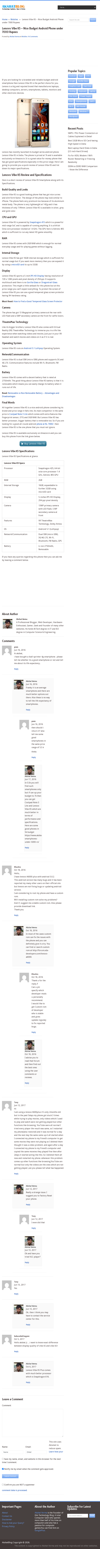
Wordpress (73, 116)
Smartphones (81, 101)
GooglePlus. (40, 1530)
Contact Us (7, 1516)
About (5, 1513)
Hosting (72, 91)
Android (72, 76)
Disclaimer (7, 1519)
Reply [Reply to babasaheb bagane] (16, 1351)
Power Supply (85, 96)
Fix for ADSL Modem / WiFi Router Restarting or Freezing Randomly (81, 158)
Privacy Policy (8, 1526)
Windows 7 (84, 111)
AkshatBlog (7, 1542)
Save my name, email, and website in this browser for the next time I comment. (31, 1461)
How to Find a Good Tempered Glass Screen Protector (38, 301)
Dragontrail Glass (49, 282)
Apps (81, 76)
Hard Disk (87, 86)
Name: (5, 1447)
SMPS (92, 101)
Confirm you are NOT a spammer (18, 1485)
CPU (88, 76)
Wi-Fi (71, 106)
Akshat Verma (15, 36)
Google (72, 81)
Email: (28, 1447)
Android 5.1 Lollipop (33, 348)
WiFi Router (81, 106)
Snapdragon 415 (37, 222)
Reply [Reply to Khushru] (16, 915)
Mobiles (14, 19)
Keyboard (82, 91)
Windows (72, 111)
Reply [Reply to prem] (16, 669)
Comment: (6, 1405)
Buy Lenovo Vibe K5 (34, 443)
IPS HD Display (37, 276)
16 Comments (33, 36)
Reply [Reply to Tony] (16, 1174)
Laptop (92, 91)
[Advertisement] (33, 59)
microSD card (18, 264)
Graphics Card (74, 86)
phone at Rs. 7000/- (45, 424)
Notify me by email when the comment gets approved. (28, 1469)
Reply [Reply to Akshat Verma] (28, 710)
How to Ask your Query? (13, 1523)
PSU (71, 101)
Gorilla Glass (32, 282)
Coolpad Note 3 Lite (18, 414)
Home (4, 19)
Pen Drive (73, 96)
